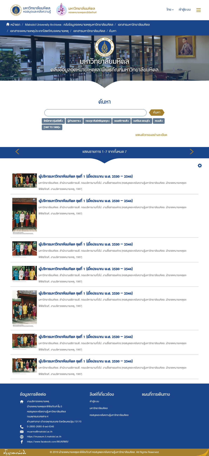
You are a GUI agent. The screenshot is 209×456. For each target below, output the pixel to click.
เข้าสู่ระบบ (94, 401)
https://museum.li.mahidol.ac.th (44, 436)
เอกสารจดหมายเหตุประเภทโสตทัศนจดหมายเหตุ (39, 31)
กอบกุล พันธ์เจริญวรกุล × (97, 121)
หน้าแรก (15, 24)
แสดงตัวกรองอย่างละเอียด (151, 135)
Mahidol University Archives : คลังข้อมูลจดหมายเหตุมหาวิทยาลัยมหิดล (69, 24)
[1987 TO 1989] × (52, 127)
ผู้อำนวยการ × (74, 121)
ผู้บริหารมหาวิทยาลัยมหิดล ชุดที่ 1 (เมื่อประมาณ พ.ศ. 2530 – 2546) (86, 176)
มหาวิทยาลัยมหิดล (99, 408)
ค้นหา (156, 112)
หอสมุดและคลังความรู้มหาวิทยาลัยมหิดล (109, 415)
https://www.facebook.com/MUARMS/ (48, 441)
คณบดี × (159, 121)
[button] (170, 9)
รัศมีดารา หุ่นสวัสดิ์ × (53, 121)
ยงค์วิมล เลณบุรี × (141, 121)
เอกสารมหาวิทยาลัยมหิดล (134, 24)
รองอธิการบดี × (121, 121)
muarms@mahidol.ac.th (39, 431)
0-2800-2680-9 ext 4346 (40, 426)
